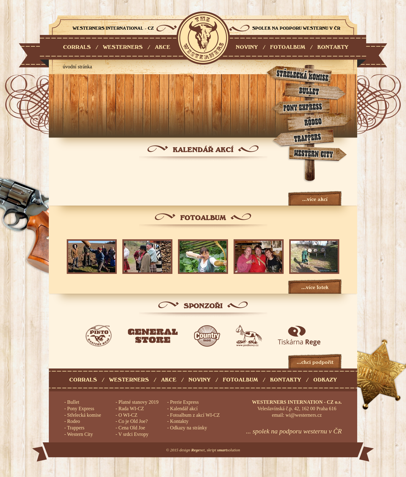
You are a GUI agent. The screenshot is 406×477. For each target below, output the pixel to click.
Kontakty (285, 380)
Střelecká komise (84, 415)
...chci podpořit (315, 362)
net (198, 450)
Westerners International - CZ (203, 38)
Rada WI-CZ (131, 408)
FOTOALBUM (287, 47)
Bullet (73, 402)
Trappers (75, 427)
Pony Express (80, 408)
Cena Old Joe (131, 427)
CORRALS (77, 47)
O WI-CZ (127, 415)
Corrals (83, 380)
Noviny (199, 380)
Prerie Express (184, 402)
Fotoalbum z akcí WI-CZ (195, 415)
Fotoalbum (240, 380)
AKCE (162, 47)
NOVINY (247, 47)
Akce (168, 380)
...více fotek (314, 287)
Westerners (129, 380)
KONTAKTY (333, 47)
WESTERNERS (123, 47)
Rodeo (73, 421)
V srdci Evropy (133, 434)
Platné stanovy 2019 (138, 402)
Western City (80, 434)
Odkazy (325, 380)
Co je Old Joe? (133, 421)
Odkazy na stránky (188, 427)
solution (228, 450)
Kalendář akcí (183, 408)
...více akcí (315, 199)
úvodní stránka (77, 66)
